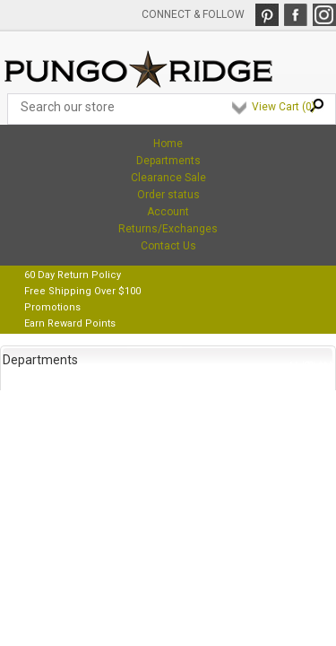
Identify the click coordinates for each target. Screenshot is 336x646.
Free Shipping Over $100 (82, 291)
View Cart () (283, 106)
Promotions (52, 307)
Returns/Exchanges (168, 229)
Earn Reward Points (70, 323)
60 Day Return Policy (72, 275)
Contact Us (168, 246)
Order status (168, 194)
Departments (168, 160)
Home (168, 143)
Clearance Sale (168, 177)
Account (168, 211)
